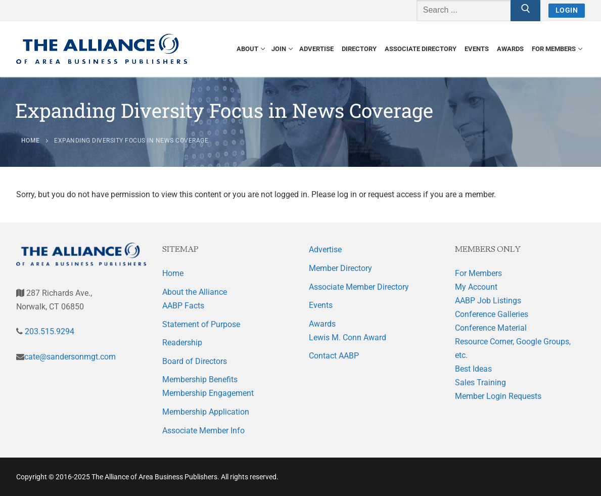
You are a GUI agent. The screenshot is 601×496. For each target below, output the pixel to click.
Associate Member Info (203, 430)
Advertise (325, 249)
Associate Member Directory (359, 287)
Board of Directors (194, 361)
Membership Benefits (200, 379)
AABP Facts (183, 305)
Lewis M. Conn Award (347, 337)
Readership (182, 342)
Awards (322, 324)
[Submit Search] (526, 10)
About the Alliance (194, 292)
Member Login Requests (498, 396)
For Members (478, 273)
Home (172, 273)
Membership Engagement (208, 393)
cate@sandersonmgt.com (70, 357)
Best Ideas (473, 369)
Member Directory (340, 268)
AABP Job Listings (488, 300)
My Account (476, 287)
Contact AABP (334, 355)
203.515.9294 (48, 331)
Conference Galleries (491, 314)
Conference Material (491, 328)
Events (321, 305)
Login (567, 10)
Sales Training (480, 382)
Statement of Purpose (201, 324)
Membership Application (205, 412)
